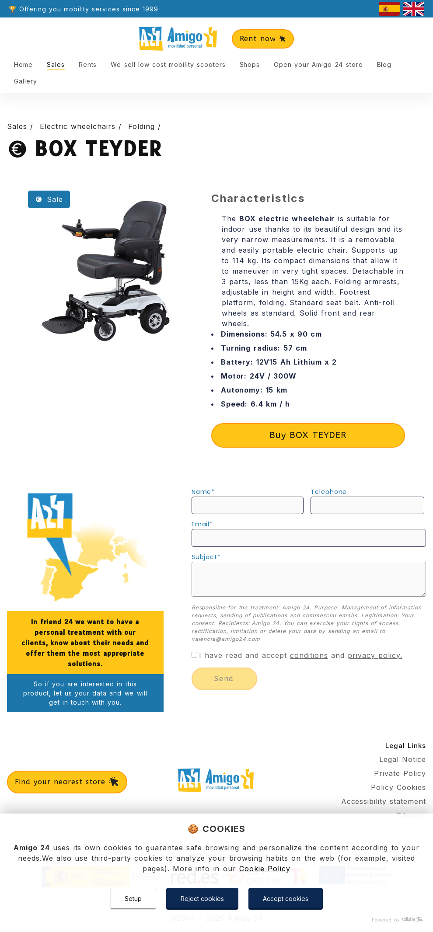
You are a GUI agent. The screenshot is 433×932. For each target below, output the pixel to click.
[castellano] (389, 9)
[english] (413, 9)
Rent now (263, 39)
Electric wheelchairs (79, 126)
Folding (143, 126)
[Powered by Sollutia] (216, 920)
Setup (133, 898)
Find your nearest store (67, 782)
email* (202, 524)
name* (203, 492)
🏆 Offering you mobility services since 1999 (83, 9)
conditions (309, 655)
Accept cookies (285, 898)
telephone (329, 492)
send (224, 679)
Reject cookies (202, 898)
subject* (206, 557)
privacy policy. (375, 655)
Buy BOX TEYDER (307, 435)
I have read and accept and (300, 655)
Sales (18, 126)
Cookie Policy (264, 868)
